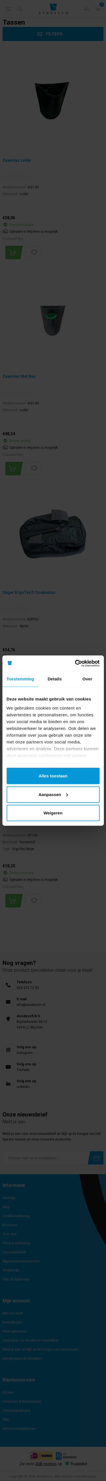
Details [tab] (54, 678)
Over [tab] (87, 678)
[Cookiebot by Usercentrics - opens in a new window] (75, 663)
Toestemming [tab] (20, 678)
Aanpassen (53, 794)
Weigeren (53, 812)
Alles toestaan (53, 775)
